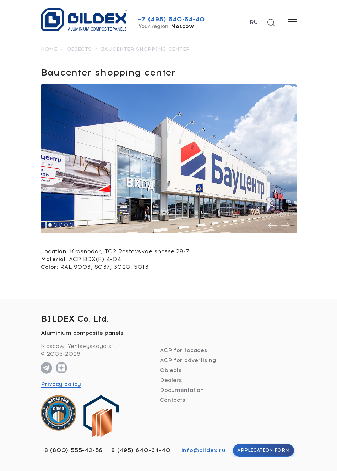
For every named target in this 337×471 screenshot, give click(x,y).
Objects (171, 370)
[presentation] (272, 225)
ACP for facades (183, 350)
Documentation (182, 390)
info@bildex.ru (203, 450)
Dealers (171, 380)
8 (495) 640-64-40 (141, 450)
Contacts (172, 400)
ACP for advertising (188, 360)
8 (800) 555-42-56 (73, 450)
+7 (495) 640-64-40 (171, 19)
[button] (50, 225)
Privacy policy (61, 384)
